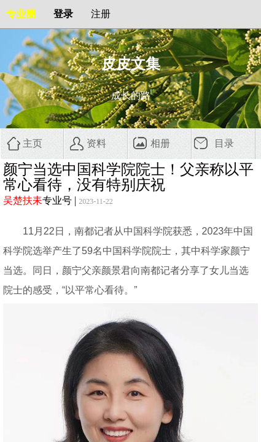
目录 (224, 143)
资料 (96, 143)
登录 (63, 14)
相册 (160, 143)
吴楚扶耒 (22, 200)
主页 (32, 143)
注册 (101, 14)
